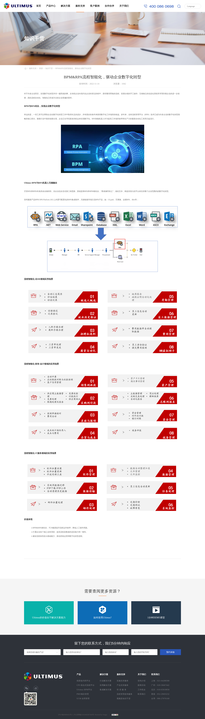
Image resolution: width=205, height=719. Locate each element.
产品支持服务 (123, 685)
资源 (41, 68)
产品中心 (51, 6)
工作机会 (142, 690)
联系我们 (142, 694)
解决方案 (65, 6)
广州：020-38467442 (160, 685)
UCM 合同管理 (83, 699)
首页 (38, 6)
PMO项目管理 (83, 694)
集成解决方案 (106, 690)
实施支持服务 (123, 681)
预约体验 (170, 652)
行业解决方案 (106, 681)
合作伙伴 (109, 6)
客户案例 (94, 6)
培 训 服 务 (121, 690)
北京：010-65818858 (160, 690)
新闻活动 (142, 685)
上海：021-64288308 (160, 681)
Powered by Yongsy (101, 714)
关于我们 (124, 6)
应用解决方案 (106, 685)
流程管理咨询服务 (124, 694)
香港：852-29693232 (160, 694)
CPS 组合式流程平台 (86, 685)
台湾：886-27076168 (160, 699)
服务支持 (80, 6)
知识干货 (49, 68)
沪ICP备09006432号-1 (65, 714)
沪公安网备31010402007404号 (84, 714)
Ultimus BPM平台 (84, 690)
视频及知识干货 (123, 699)
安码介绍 (142, 681)
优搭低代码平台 (83, 681)
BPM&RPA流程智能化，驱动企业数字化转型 (73, 68)
